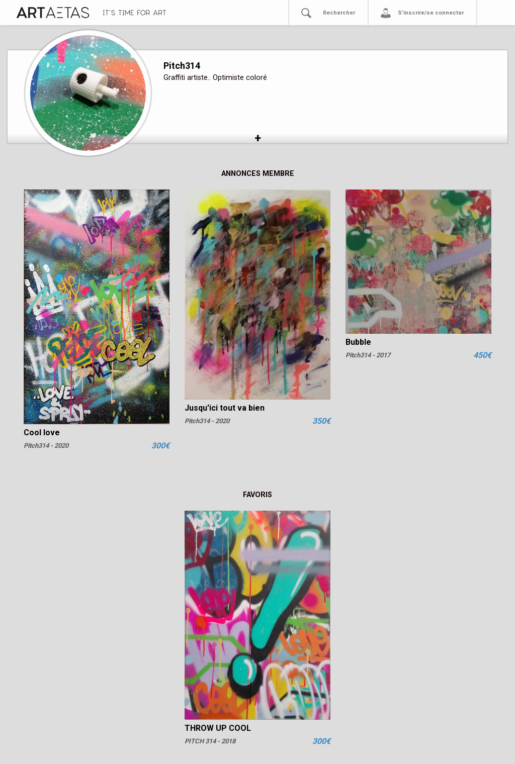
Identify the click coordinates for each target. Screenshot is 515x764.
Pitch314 (181, 65)
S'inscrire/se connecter (431, 13)
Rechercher (339, 13)
